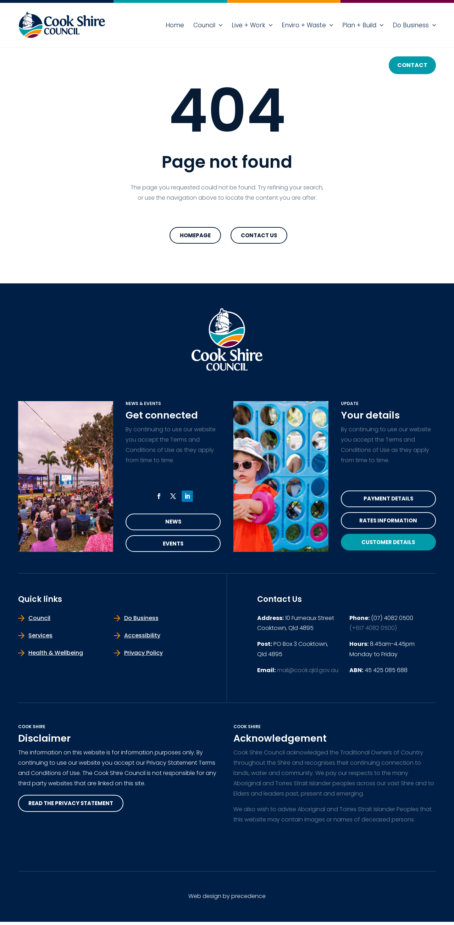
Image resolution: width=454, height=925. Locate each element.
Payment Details (388, 500)
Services (40, 639)
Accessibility (142, 639)
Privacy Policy (143, 656)
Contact (412, 65)
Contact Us (258, 236)
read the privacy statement (74, 807)
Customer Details (388, 546)
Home (175, 25)
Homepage (195, 236)
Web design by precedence (227, 900)
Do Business (411, 25)
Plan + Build (359, 25)
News (173, 523)
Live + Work (248, 25)
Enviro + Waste (304, 25)
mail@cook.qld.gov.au (307, 673)
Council (204, 25)
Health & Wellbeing (55, 656)
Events (173, 546)
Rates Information (388, 523)
